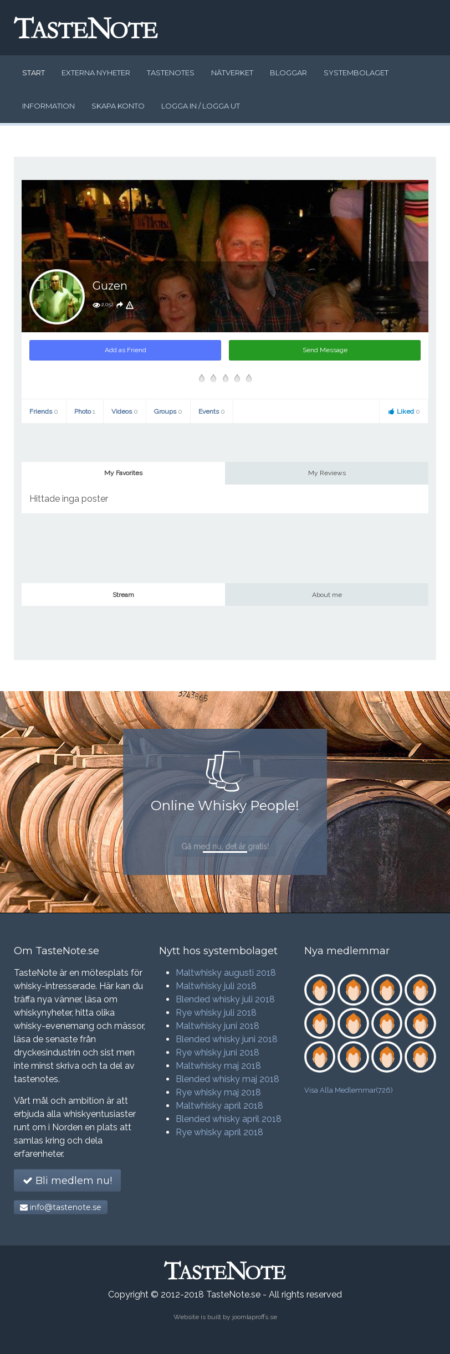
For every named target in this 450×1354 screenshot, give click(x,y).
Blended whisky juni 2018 (227, 1039)
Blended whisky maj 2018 (227, 1079)
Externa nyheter (96, 72)
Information (48, 105)
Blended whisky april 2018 (229, 1119)
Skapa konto (118, 105)
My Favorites (123, 473)
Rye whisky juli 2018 (216, 1012)
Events (211, 411)
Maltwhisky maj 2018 (218, 1065)
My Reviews (327, 473)
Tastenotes (171, 72)
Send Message (325, 350)
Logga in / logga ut (200, 105)
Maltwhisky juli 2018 (216, 986)
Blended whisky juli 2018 (225, 999)
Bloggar (288, 72)
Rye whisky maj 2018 (218, 1092)
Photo (84, 411)
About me (327, 595)
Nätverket (232, 72)
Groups (168, 411)
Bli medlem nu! (67, 1181)
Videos (124, 411)
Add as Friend (125, 350)
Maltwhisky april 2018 (219, 1105)
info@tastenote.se (60, 1207)
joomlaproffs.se (254, 1317)
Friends (43, 411)
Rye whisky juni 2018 (217, 1052)
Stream (123, 595)
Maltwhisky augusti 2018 (226, 972)
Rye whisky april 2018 (219, 1132)
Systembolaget (356, 72)
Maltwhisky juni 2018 (217, 1026)
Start (33, 72)
